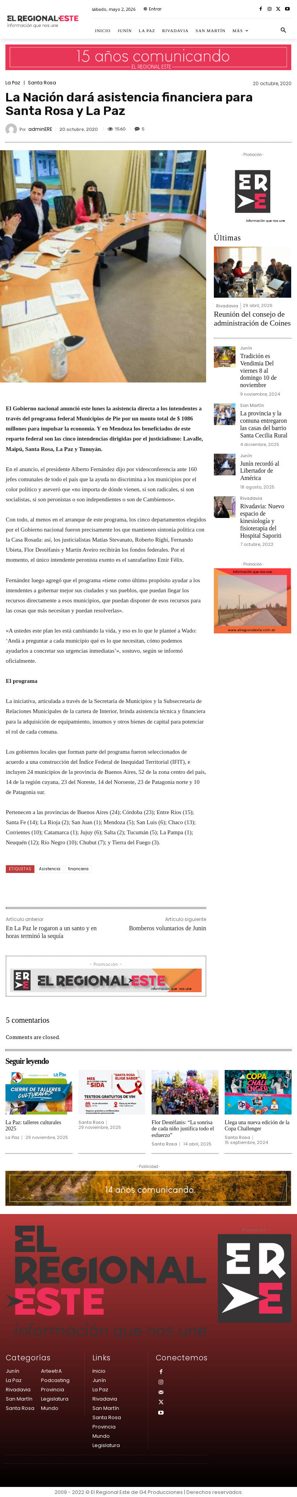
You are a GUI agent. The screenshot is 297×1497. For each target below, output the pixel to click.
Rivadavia (227, 306)
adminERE (40, 129)
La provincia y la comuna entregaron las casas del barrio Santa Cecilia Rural (264, 393)
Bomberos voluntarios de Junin (167, 928)
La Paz (12, 83)
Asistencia (49, 869)
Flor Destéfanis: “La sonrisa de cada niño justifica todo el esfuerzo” (183, 1129)
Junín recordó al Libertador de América (265, 428)
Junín (246, 343)
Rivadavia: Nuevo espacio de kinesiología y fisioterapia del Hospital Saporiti (264, 466)
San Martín (252, 381)
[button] (283, 30)
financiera (78, 869)
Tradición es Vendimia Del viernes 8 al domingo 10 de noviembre (265, 355)
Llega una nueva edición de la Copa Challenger (257, 1126)
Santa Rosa (42, 83)
